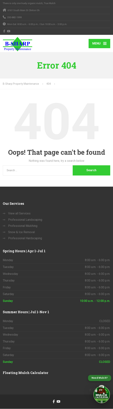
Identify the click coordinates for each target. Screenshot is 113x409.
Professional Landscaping (25, 220)
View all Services (19, 213)
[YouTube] (8, 31)
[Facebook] (4, 31)
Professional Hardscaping (25, 238)
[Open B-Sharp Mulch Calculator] (99, 390)
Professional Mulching (22, 226)
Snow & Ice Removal (21, 232)
